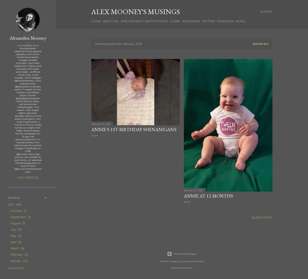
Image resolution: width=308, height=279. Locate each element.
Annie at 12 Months (208, 196)
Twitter (208, 21)
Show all (261, 44)
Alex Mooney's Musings (135, 11)
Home (96, 21)
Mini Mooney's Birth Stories (144, 21)
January (19, 261)
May (16, 236)
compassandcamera (192, 261)
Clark (175, 21)
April (16, 242)
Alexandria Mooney (28, 38)
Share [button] (94, 135)
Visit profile (27, 177)
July (16, 229)
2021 (14, 204)
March (17, 248)
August (18, 223)
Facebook (225, 21)
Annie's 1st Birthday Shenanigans (133, 129)
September (21, 217)
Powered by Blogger (182, 254)
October (19, 211)
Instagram (191, 21)
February (19, 254)
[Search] (266, 11)
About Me (111, 21)
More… (241, 21)
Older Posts (261, 217)
